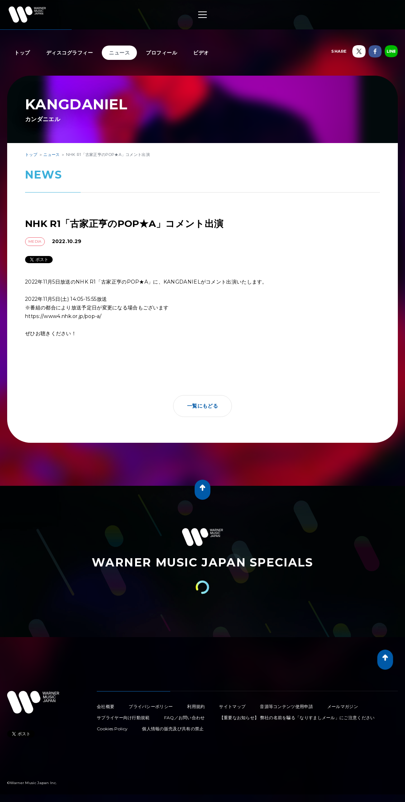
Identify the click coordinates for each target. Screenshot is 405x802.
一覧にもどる (202, 406)
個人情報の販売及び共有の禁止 (173, 728)
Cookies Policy (112, 728)
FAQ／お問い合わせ (184, 717)
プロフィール (161, 52)
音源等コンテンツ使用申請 (286, 706)
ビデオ (201, 52)
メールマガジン (342, 706)
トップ (22, 52)
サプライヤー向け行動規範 (123, 717)
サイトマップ (232, 706)
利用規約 (196, 706)
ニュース (119, 52)
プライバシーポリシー (151, 706)
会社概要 (105, 706)
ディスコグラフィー (69, 52)
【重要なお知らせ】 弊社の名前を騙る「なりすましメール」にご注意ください (297, 717)
